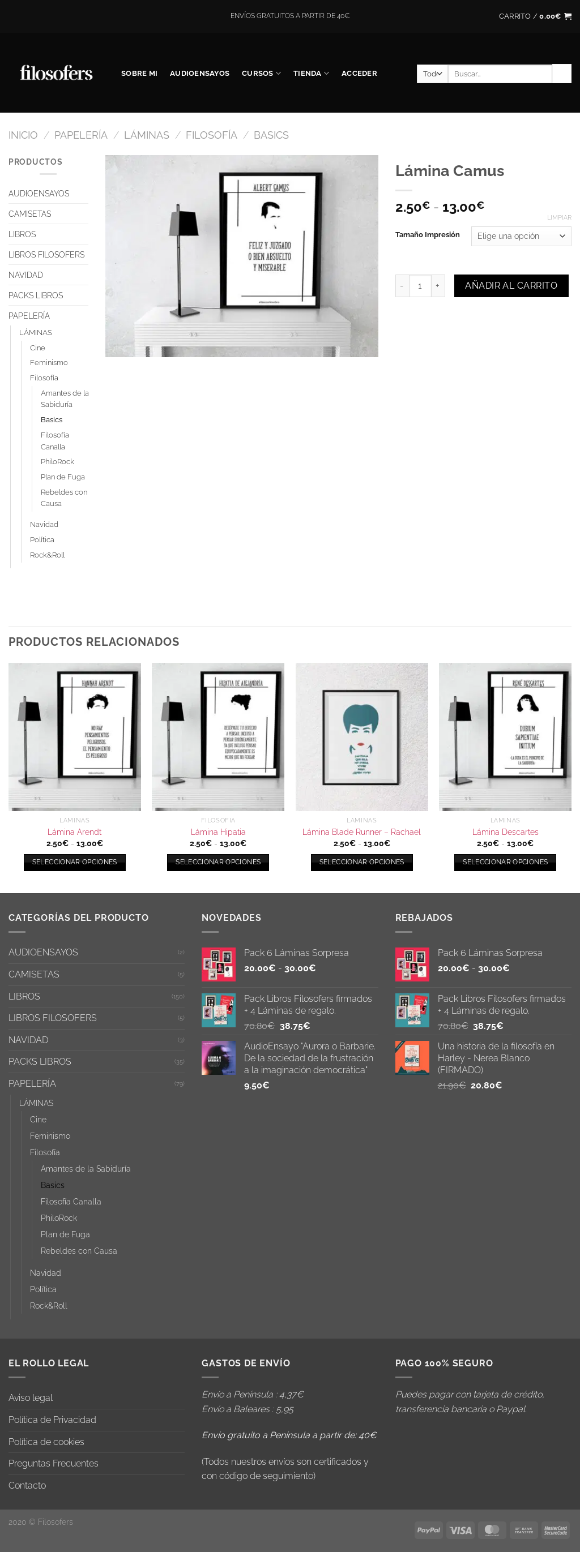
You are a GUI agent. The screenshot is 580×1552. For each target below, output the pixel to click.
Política (42, 539)
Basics (271, 135)
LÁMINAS (146, 135)
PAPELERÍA (81, 135)
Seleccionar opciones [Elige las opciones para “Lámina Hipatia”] (218, 862)
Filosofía (211, 135)
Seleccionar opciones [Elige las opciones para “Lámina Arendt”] (74, 862)
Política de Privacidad (52, 1419)
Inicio (23, 135)
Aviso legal (30, 1397)
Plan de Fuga (63, 477)
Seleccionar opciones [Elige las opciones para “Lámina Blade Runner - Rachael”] (361, 862)
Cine (37, 348)
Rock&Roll (47, 555)
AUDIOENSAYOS (199, 73)
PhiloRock (57, 461)
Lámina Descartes (505, 832)
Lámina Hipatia (218, 832)
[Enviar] (562, 73)
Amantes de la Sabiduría (65, 399)
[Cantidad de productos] (420, 286)
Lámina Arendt (74, 832)
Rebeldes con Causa (64, 498)
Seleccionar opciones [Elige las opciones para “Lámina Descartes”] (505, 862)
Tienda (311, 73)
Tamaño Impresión (427, 235)
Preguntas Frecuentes (53, 1463)
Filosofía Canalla (55, 441)
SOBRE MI (139, 73)
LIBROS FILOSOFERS (46, 254)
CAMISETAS (29, 213)
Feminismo (49, 362)
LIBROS (22, 234)
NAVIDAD (25, 275)
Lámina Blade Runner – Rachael (361, 832)
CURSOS (261, 73)
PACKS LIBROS (35, 295)
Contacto (27, 1485)
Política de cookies (46, 1442)
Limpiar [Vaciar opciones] (559, 217)
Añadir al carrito (511, 285)
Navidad (44, 524)
